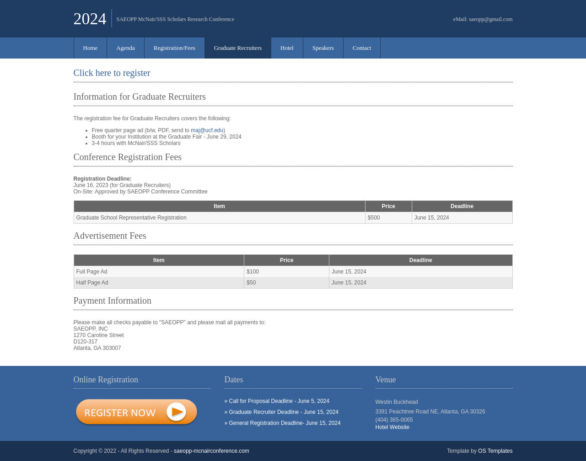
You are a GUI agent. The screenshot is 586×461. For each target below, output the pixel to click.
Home (90, 47)
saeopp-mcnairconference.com (211, 451)
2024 (90, 19)
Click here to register (112, 73)
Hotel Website (392, 427)
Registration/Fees (174, 47)
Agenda (125, 47)
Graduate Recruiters (238, 47)
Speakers (323, 47)
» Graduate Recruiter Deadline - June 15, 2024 (282, 412)
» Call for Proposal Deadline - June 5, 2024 (277, 401)
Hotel (287, 47)
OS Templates (495, 451)
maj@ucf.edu (207, 130)
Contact (362, 47)
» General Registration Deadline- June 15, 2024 (283, 423)
